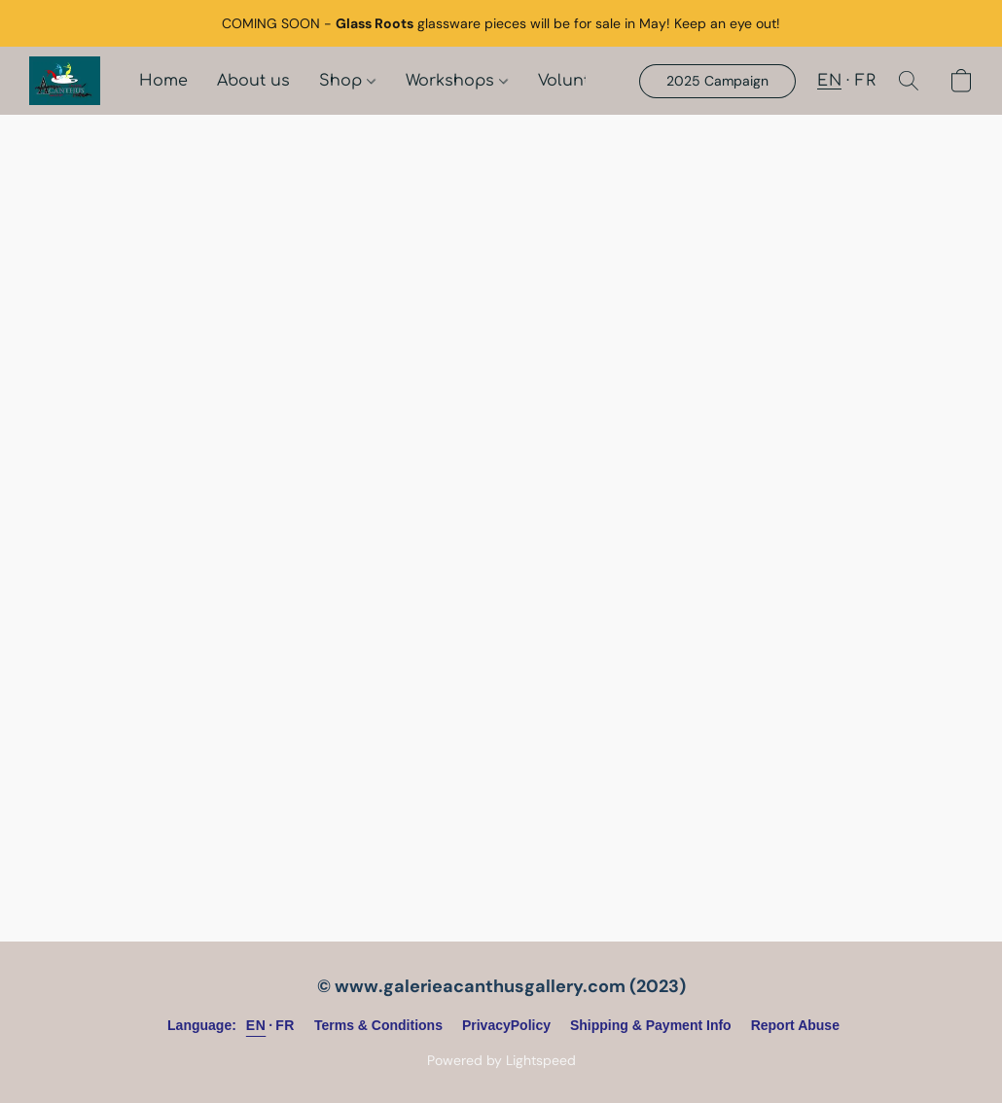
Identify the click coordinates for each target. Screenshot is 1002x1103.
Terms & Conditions (378, 1025)
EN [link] (256, 1025)
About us (253, 80)
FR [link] (285, 1025)
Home (163, 80)
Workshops (457, 80)
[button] (64, 80)
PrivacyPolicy (506, 1025)
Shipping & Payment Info (651, 1025)
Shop (347, 80)
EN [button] (829, 80)
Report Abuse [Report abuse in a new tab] (795, 1025)
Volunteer (577, 80)
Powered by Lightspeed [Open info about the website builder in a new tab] (501, 1060)
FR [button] (865, 80)
